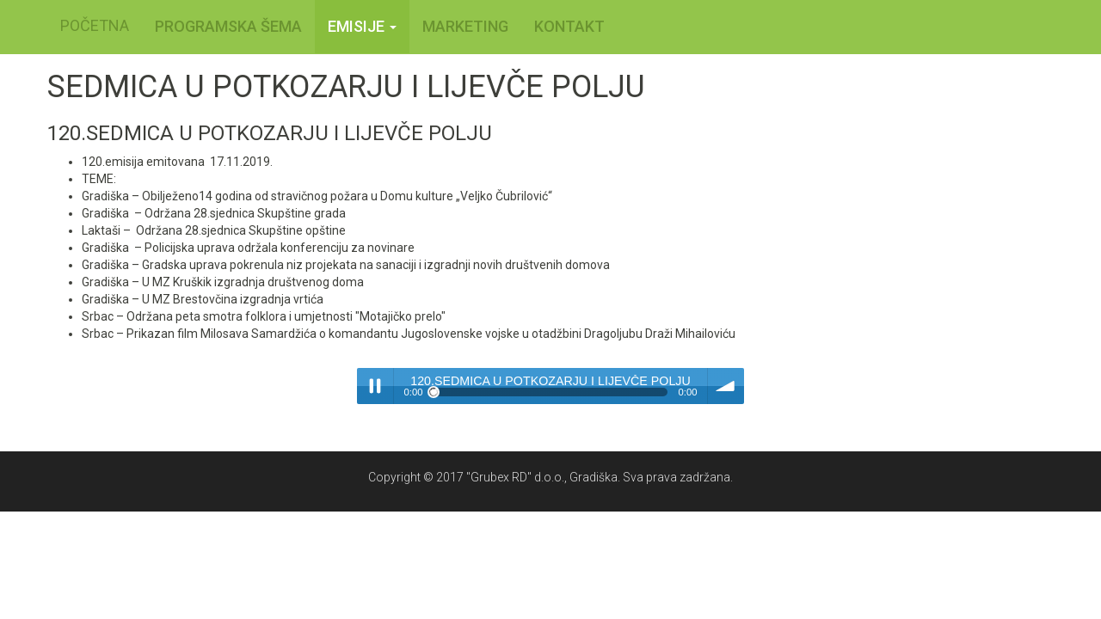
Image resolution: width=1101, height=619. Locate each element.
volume (726, 386)
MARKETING (465, 26)
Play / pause (375, 386)
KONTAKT (569, 26)
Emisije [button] (362, 26)
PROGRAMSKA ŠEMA (228, 26)
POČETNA (94, 25)
